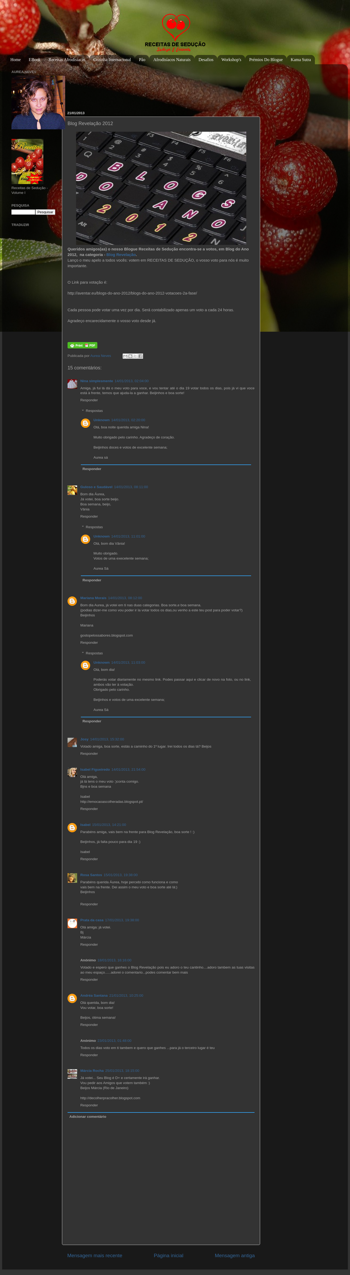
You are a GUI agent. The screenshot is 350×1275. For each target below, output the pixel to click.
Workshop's (231, 59)
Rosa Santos (91, 875)
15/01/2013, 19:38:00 (121, 875)
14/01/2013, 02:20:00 (128, 420)
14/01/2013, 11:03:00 (128, 662)
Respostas (94, 411)
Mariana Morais (93, 598)
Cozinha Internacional (112, 59)
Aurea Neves (101, 356)
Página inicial (168, 1255)
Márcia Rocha (92, 1071)
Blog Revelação (121, 255)
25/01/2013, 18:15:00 (122, 1071)
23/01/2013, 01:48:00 (115, 1041)
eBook (34, 59)
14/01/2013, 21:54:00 (128, 769)
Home (15, 59)
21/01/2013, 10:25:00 (126, 995)
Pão (142, 59)
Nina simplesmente (96, 381)
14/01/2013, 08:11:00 (131, 487)
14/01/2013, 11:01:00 (128, 536)
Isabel (85, 825)
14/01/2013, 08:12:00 (125, 598)
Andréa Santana (94, 995)
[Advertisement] (84, 84)
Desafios (205, 59)
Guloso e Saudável (96, 487)
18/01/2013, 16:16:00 (115, 960)
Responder (89, 400)
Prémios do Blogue (266, 59)
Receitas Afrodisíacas (67, 59)
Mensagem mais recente (94, 1255)
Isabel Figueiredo (95, 769)
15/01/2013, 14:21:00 (109, 825)
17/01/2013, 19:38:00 (122, 920)
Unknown (102, 420)
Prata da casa (91, 920)
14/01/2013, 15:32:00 (107, 739)
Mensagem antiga (235, 1255)
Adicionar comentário (87, 1117)
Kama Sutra (301, 59)
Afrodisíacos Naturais (171, 59)
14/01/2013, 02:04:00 (132, 381)
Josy (84, 739)
